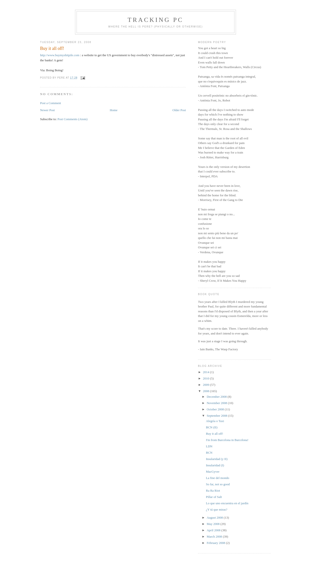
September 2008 (217, 415)
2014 (206, 372)
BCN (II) (211, 427)
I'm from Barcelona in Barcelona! (227, 440)
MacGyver (212, 471)
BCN (209, 452)
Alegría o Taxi (215, 421)
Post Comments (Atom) (73, 119)
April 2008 (214, 530)
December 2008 (217, 396)
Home (114, 110)
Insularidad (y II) (216, 459)
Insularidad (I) (215, 465)
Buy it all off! (52, 48)
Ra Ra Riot (213, 490)
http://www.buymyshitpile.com (59, 55)
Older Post (179, 110)
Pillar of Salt (214, 497)
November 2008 (217, 403)
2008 (206, 391)
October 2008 (216, 409)
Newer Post (47, 110)
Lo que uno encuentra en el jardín (227, 503)
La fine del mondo (217, 478)
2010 (206, 378)
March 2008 (215, 536)
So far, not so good (218, 484)
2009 (206, 385)
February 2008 (216, 543)
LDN (209, 446)
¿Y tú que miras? (216, 509)
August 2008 (215, 517)
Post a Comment (50, 103)
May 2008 (213, 524)
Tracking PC (155, 19)
